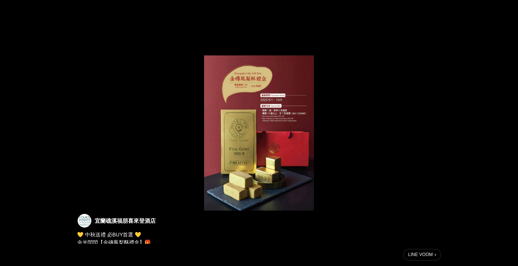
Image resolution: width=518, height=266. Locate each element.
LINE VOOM (420, 254)
